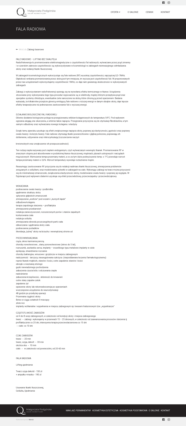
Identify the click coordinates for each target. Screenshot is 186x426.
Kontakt (165, 12)
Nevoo (31, 420)
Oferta (115, 12)
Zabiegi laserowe (30, 49)
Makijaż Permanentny (78, 410)
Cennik (149, 12)
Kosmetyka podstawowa (133, 410)
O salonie (133, 12)
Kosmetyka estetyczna (105, 410)
